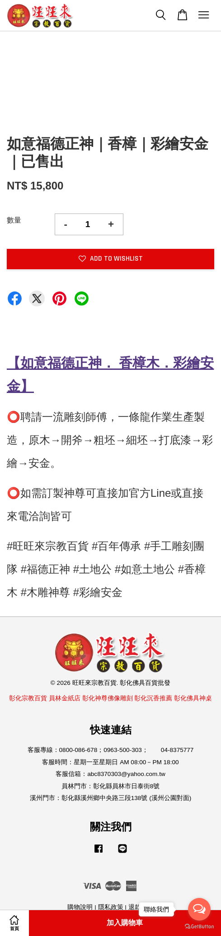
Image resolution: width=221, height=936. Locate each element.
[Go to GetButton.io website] (199, 927)
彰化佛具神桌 (193, 698)
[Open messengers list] (199, 909)
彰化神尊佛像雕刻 (107, 698)
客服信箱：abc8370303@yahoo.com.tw (110, 774)
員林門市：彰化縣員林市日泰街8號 (110, 786)
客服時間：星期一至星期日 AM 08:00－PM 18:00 (110, 762)
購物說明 (80, 907)
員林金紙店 (64, 698)
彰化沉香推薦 (153, 698)
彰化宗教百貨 (28, 698)
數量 (14, 220)
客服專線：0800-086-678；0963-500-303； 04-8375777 (111, 750)
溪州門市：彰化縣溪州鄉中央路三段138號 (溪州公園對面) (111, 798)
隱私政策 (110, 907)
